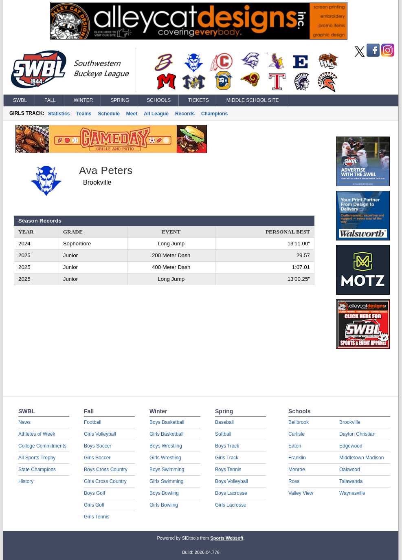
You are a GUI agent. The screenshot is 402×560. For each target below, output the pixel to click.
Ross (293, 481)
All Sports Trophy (36, 458)
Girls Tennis (96, 517)
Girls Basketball (166, 434)
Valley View (300, 493)
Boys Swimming (166, 469)
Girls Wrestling (165, 458)
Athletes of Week (36, 434)
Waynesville (352, 493)
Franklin (297, 458)
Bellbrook (298, 422)
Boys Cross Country (105, 469)
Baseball (224, 422)
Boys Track (227, 446)
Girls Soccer (97, 458)
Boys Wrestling (165, 446)
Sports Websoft (226, 538)
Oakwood (349, 469)
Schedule (109, 114)
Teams (83, 114)
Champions (214, 114)
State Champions (37, 469)
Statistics (59, 114)
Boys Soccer (97, 446)
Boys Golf (94, 493)
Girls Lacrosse (230, 505)
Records (185, 114)
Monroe (296, 469)
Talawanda (350, 481)
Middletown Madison (361, 458)
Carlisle (296, 434)
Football (92, 422)
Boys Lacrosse (231, 493)
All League (156, 114)
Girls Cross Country (105, 481)
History (25, 481)
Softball (223, 434)
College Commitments (42, 446)
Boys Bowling (164, 493)
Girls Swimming (166, 481)
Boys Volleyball (231, 481)
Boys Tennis (228, 469)
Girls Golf (94, 505)
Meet (131, 114)
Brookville (349, 422)
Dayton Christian (357, 434)
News (24, 422)
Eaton (294, 446)
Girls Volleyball (100, 434)
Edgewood (350, 446)
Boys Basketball (166, 422)
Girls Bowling (163, 505)
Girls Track (226, 458)
